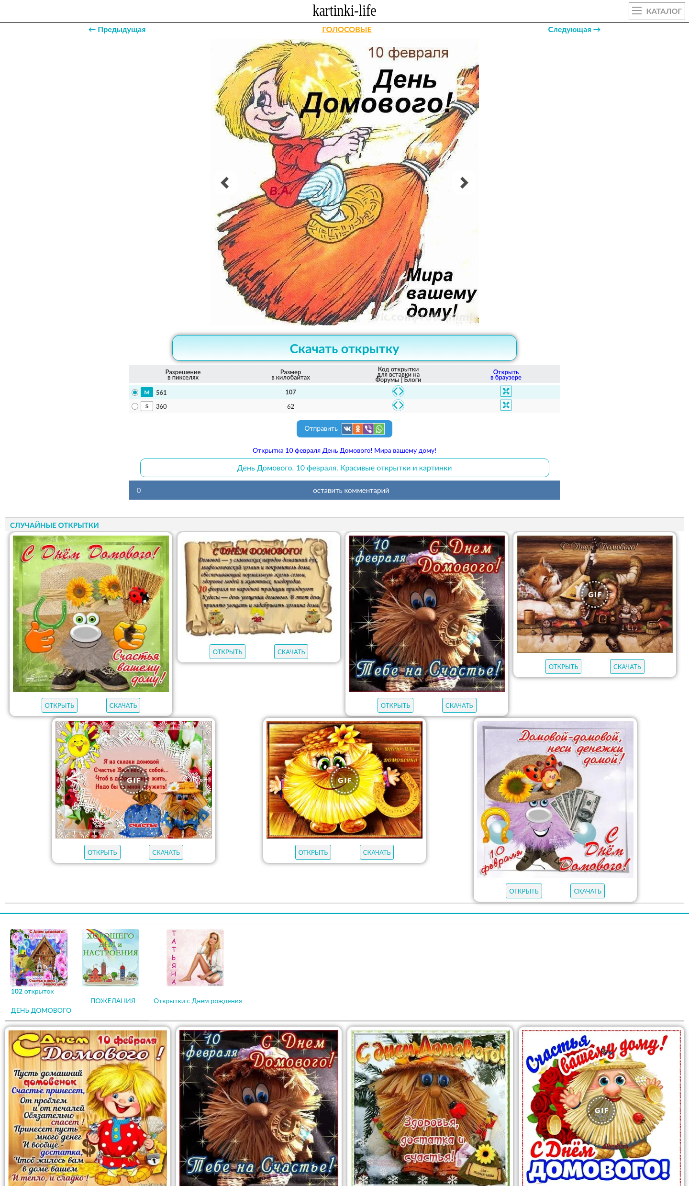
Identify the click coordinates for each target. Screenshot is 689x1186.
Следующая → (574, 29)
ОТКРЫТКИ (333, 1126)
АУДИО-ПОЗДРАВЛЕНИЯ (499, 1126)
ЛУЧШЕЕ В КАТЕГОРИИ (257, 1126)
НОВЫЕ (426, 1126)
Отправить (344, 429)
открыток (175, 1126)
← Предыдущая (116, 29)
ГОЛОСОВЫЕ (346, 29)
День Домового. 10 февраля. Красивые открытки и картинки (344, 467)
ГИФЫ (382, 1126)
